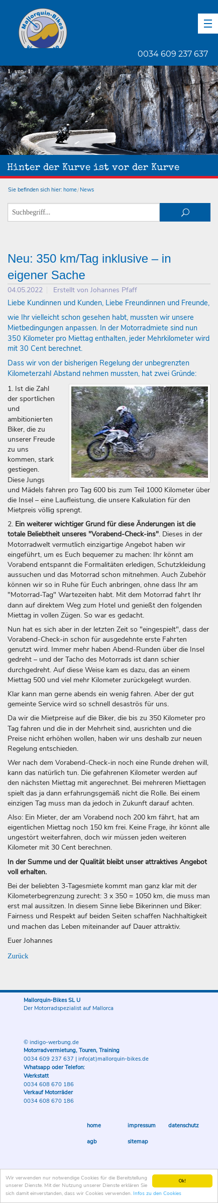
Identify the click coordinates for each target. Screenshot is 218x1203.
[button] (208, 24)
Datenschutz (183, 1125)
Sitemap (138, 1141)
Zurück (18, 956)
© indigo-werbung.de (51, 1042)
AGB (92, 1141)
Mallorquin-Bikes (102, 28)
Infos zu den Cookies (157, 1193)
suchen (185, 212)
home (70, 189)
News (87, 189)
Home (94, 1125)
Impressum (142, 1125)
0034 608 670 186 (49, 1084)
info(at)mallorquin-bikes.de (113, 1059)
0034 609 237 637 (173, 54)
